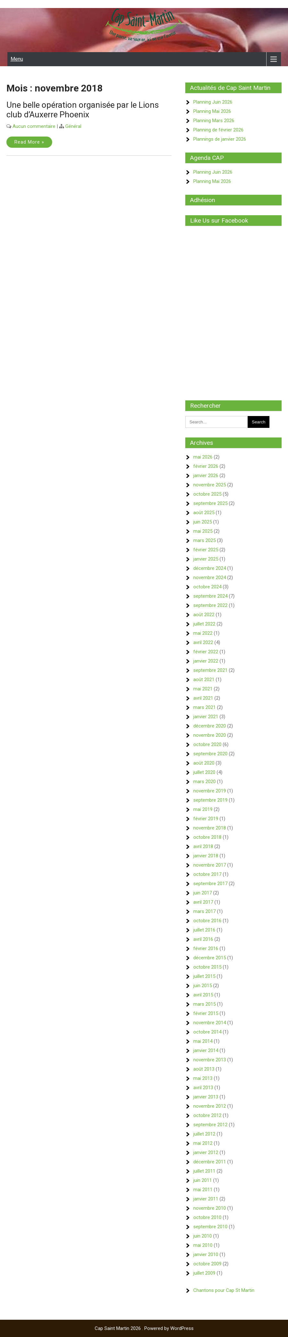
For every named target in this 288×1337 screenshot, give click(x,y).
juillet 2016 (204, 930)
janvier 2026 (205, 475)
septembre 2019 (210, 800)
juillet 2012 (204, 1134)
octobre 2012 (207, 1115)
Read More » (29, 142)
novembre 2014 (209, 1023)
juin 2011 (202, 1180)
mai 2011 (202, 1189)
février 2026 (205, 466)
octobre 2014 (207, 1032)
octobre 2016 (207, 921)
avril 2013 (203, 1087)
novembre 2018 (209, 828)
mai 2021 (202, 689)
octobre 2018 (207, 837)
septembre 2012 (210, 1125)
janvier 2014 (205, 1050)
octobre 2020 (207, 744)
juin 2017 (202, 893)
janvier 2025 (205, 559)
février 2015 (205, 1013)
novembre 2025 (209, 485)
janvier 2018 (205, 856)
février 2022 (205, 652)
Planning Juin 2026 (212, 102)
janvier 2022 (205, 661)
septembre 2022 (210, 605)
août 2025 (203, 512)
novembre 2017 (209, 865)
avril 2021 (203, 698)
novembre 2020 (209, 735)
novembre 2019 (209, 791)
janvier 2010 (205, 1254)
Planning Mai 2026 (212, 111)
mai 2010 (202, 1245)
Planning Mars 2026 (213, 120)
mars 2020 (204, 781)
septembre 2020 (210, 754)
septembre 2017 (210, 883)
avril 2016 (203, 939)
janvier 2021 (205, 717)
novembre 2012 (209, 1106)
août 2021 (203, 679)
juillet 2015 (204, 976)
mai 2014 (202, 1041)
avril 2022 (203, 642)
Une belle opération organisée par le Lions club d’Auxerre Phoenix (82, 109)
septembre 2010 (210, 1227)
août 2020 (203, 763)
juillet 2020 (204, 772)
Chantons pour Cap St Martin (223, 1290)
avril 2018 (203, 846)
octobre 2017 (207, 874)
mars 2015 (204, 1004)
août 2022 (203, 614)
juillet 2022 (204, 624)
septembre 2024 (210, 596)
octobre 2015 (207, 967)
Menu (17, 59)
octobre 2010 (207, 1217)
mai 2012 (202, 1143)
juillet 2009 (204, 1273)
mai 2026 (202, 457)
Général (73, 126)
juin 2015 (202, 985)
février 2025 (205, 550)
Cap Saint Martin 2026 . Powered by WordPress (144, 1328)
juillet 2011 (204, 1171)
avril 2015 (203, 995)
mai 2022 (202, 633)
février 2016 (205, 948)
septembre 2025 (210, 503)
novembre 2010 (209, 1208)
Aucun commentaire (33, 126)
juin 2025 (202, 522)
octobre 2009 (207, 1264)
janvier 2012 (205, 1152)
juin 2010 (202, 1236)
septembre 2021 (210, 670)
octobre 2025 (207, 494)
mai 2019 (202, 809)
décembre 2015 (209, 958)
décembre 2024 (209, 568)
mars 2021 (204, 707)
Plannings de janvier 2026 (219, 139)
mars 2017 (204, 911)
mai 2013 (202, 1078)
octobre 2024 (207, 587)
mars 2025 (204, 540)
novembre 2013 (209, 1060)
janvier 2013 (205, 1097)
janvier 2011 (205, 1199)
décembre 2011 (209, 1162)
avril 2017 (203, 902)
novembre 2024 (209, 577)
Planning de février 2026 (218, 130)
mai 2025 (202, 531)
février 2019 (205, 819)
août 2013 (203, 1069)
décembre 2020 (209, 726)
